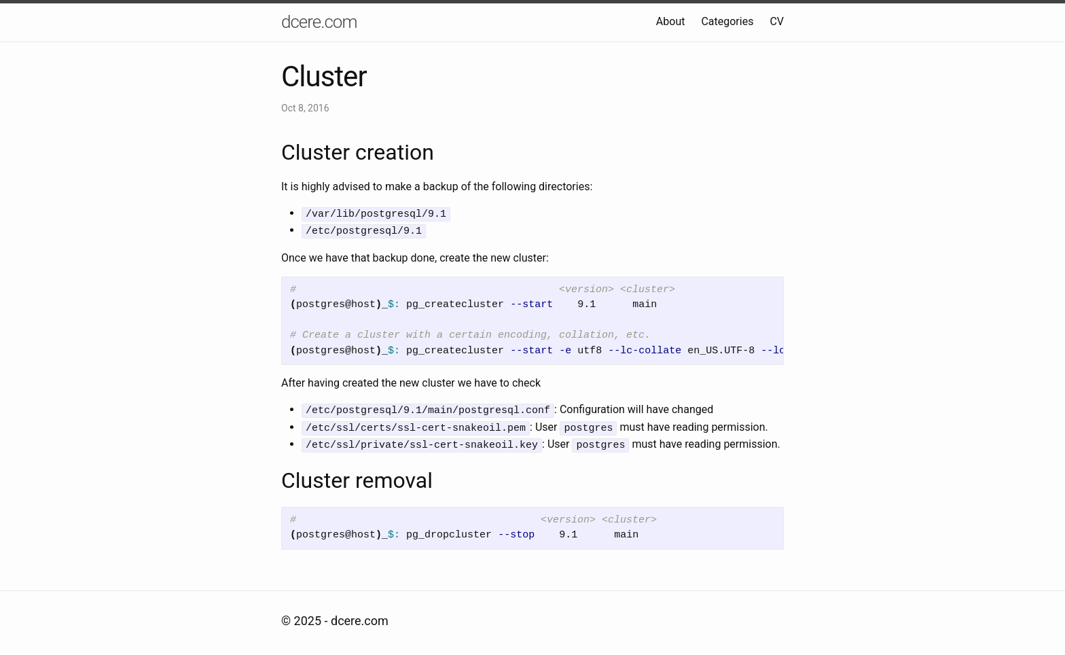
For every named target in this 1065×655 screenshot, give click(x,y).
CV (777, 21)
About (670, 21)
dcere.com (319, 22)
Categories (727, 21)
